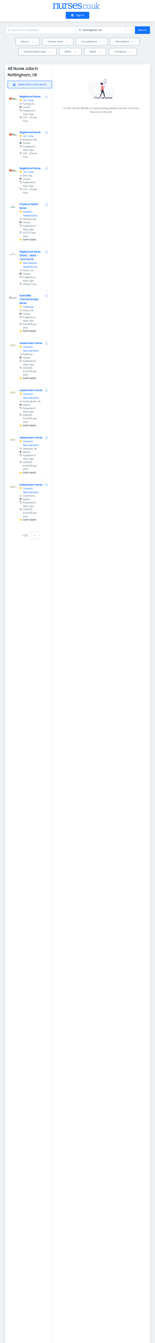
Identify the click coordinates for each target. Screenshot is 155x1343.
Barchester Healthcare (30, 265)
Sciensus (28, 307)
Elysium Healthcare (30, 213)
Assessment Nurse (30, 343)
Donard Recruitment (31, 349)
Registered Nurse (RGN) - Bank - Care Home (30, 255)
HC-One (28, 100)
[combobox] (40, 30)
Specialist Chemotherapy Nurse (29, 299)
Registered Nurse (30, 96)
